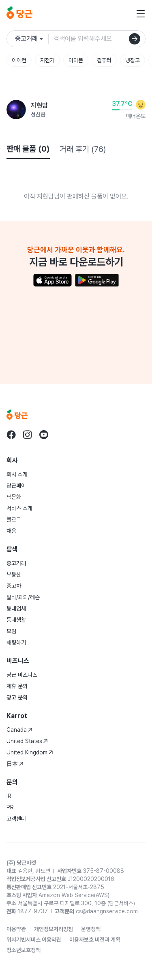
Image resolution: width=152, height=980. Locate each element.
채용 (11, 531)
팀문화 (13, 497)
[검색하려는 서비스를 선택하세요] (32, 39)
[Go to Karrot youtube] (44, 434)
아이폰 (76, 60)
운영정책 (91, 929)
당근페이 (16, 485)
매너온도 (136, 116)
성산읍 (38, 114)
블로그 (13, 519)
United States (27, 741)
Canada (19, 730)
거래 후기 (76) (83, 149)
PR (10, 807)
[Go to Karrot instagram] (27, 434)
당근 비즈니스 (21, 675)
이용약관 (16, 929)
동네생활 (16, 620)
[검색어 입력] (96, 38)
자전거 (47, 60)
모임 (11, 631)
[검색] (134, 38)
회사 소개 (17, 474)
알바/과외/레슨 (23, 597)
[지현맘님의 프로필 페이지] (16, 109)
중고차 (13, 586)
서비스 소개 (19, 508)
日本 (15, 763)
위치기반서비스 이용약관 (33, 939)
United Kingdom (29, 752)
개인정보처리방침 (53, 929)
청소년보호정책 (23, 950)
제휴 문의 (17, 686)
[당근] (19, 13)
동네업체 (16, 608)
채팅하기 (16, 642)
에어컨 (19, 60)
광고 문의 (17, 697)
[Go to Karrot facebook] (11, 434)
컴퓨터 (104, 60)
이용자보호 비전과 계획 (94, 939)
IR (8, 796)
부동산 (13, 574)
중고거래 (16, 563)
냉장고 (132, 60)
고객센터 (16, 818)
